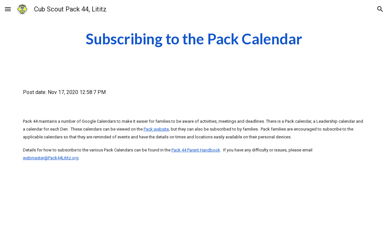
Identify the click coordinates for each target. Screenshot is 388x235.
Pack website (156, 129)
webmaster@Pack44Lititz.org (51, 157)
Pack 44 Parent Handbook (195, 150)
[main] (193, 39)
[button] (8, 9)
